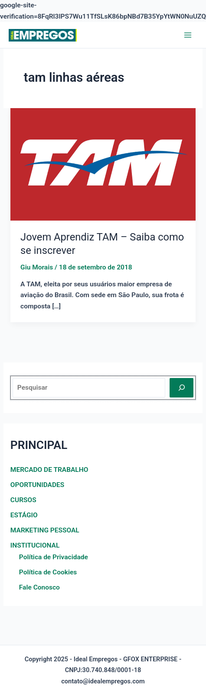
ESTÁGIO (24, 515)
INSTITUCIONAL (34, 545)
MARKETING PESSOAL (44, 530)
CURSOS (23, 500)
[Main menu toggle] (188, 35)
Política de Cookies (48, 572)
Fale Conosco (39, 587)
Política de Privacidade (53, 557)
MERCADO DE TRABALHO (49, 470)
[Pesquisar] (181, 388)
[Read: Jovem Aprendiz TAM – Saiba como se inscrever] (103, 164)
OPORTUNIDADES (37, 485)
